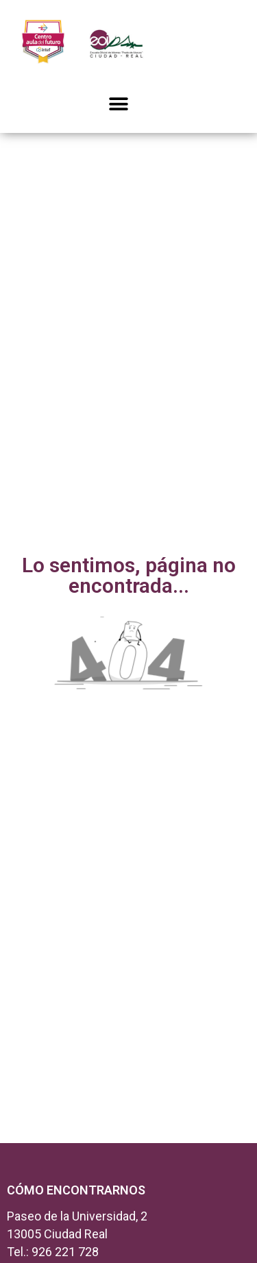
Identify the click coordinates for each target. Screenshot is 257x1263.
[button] (118, 103)
